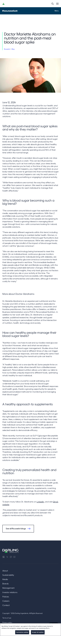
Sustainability (8, 575)
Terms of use (6, 618)
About (5, 571)
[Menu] (57, 3)
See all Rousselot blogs (16, 528)
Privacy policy (7, 622)
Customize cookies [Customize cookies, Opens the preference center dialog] (22, 632)
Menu (57, 11)
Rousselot (7, 49)
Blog (13, 49)
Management (8, 588)
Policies (5, 597)
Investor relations (9, 592)
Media (5, 579)
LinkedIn (40, 502)
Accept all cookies (37, 632)
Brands (5, 584)
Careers (5, 601)
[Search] (52, 3)
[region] (30, 629)
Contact (6, 605)
